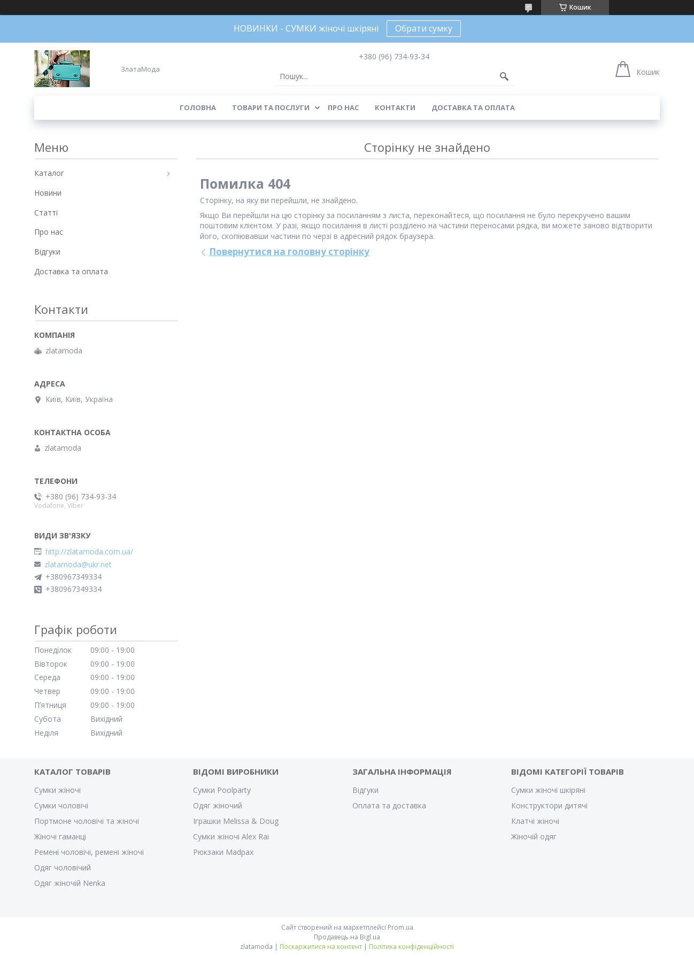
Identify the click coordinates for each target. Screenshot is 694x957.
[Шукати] (504, 76)
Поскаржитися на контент (321, 946)
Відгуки (47, 251)
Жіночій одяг (534, 836)
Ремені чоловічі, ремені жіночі (89, 852)
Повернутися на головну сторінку (289, 251)
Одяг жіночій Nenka (69, 883)
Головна (198, 107)
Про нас (343, 107)
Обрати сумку (423, 28)
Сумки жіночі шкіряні (548, 790)
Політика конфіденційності (411, 946)
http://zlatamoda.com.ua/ (89, 552)
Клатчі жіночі (535, 821)
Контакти (395, 107)
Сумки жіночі (57, 790)
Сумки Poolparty (222, 790)
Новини (47, 193)
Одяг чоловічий (62, 867)
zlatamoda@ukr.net (78, 564)
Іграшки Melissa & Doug (236, 821)
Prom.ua (400, 927)
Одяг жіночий (217, 805)
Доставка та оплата (473, 107)
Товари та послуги (271, 107)
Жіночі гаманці (60, 836)
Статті (46, 212)
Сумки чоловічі (61, 805)
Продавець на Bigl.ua (347, 936)
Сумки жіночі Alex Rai (231, 836)
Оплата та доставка (389, 805)
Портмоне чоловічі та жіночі (86, 821)
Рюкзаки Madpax (223, 852)
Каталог (49, 173)
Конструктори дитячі (549, 805)
